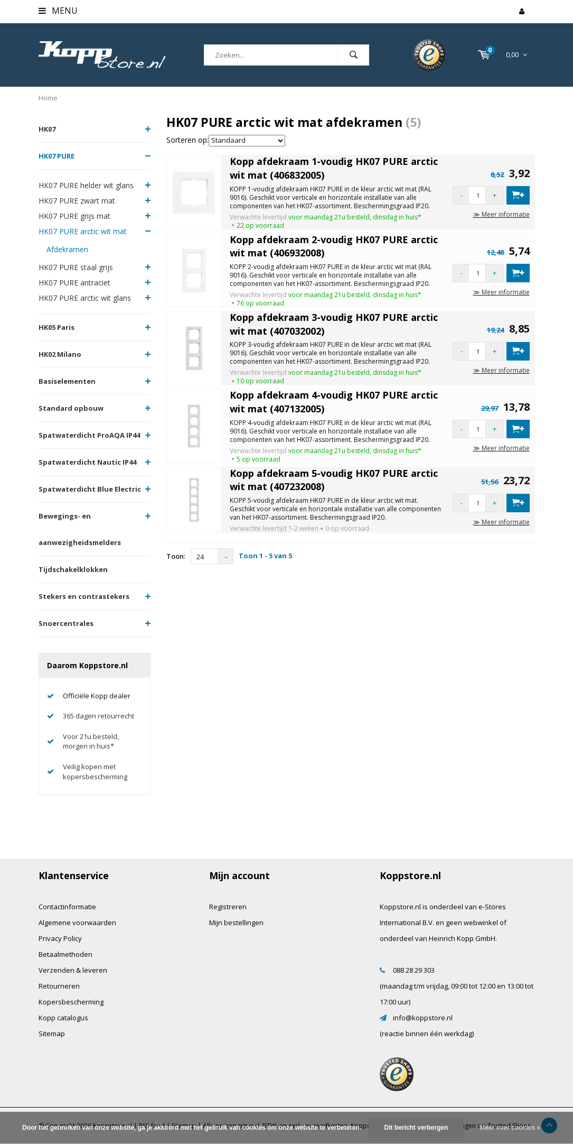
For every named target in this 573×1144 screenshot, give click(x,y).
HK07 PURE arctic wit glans (85, 298)
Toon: (175, 556)
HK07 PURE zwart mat (77, 201)
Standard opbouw (71, 408)
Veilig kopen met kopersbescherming (95, 771)
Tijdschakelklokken (73, 569)
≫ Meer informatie (501, 214)
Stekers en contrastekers (84, 596)
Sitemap (52, 1033)
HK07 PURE (56, 156)
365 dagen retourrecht (98, 716)
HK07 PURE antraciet (74, 283)
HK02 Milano (60, 354)
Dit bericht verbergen (416, 1127)
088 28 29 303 (414, 970)
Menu (58, 10)
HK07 (47, 129)
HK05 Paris (56, 327)
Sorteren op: (187, 140)
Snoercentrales (66, 623)
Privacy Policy (60, 938)
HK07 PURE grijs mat (74, 216)
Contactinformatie (67, 906)
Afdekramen (67, 249)
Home (48, 98)
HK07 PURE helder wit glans (86, 185)
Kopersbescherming (71, 1002)
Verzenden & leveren (73, 970)
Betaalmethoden (65, 954)
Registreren (228, 906)
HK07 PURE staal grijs (76, 267)
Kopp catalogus (63, 1017)
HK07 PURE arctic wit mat (83, 231)
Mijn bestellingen (236, 922)
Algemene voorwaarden (77, 922)
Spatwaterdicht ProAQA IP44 (89, 435)
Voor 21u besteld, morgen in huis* (91, 741)
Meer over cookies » (510, 1127)
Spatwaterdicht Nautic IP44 (87, 462)
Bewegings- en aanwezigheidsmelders (80, 529)
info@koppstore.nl (423, 1017)
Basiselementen (67, 381)
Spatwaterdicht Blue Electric (90, 489)
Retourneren (59, 986)
